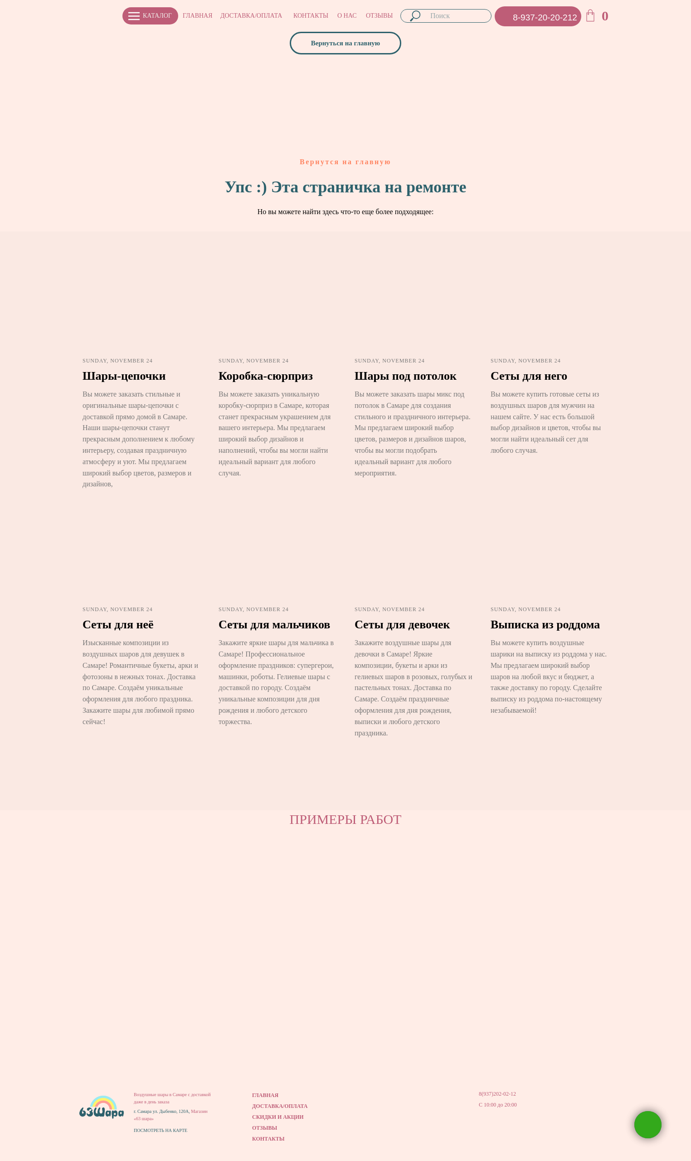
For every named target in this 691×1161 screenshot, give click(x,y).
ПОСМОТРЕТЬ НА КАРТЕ (160, 1130)
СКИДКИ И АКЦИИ (278, 1117)
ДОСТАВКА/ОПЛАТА (251, 15)
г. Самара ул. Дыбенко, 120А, (162, 1111)
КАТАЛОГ (157, 15)
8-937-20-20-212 (545, 17)
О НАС (346, 15)
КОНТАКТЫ (310, 15)
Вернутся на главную (345, 162)
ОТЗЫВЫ (379, 15)
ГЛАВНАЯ (198, 15)
